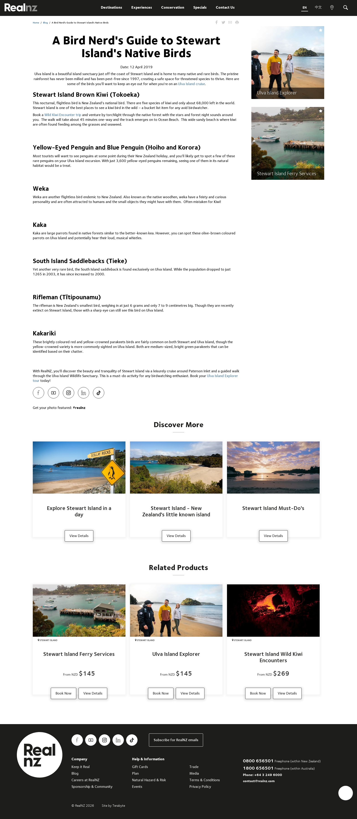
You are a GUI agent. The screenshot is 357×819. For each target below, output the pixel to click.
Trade (194, 767)
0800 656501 (258, 760)
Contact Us (225, 7)
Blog (45, 22)
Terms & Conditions (204, 780)
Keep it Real (80, 767)
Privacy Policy (200, 786)
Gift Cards (140, 767)
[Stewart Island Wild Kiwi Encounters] (273, 639)
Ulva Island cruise (191, 84)
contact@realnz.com (259, 781)
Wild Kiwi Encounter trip (62, 115)
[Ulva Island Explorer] (176, 639)
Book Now (63, 693)
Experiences (141, 7)
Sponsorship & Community (91, 786)
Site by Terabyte (113, 806)
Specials (200, 7)
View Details (92, 693)
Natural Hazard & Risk (149, 780)
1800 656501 (258, 768)
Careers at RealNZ (85, 780)
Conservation (172, 7)
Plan (135, 773)
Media (194, 773)
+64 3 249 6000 (268, 775)
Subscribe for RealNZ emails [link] (176, 740)
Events (137, 786)
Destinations (111, 7)
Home (36, 22)
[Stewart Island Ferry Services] (79, 639)
